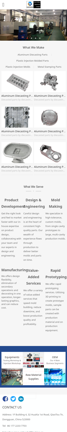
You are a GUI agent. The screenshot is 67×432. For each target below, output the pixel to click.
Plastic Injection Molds (18, 66)
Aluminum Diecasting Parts (33, 54)
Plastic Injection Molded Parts (32, 60)
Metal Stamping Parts (49, 66)
